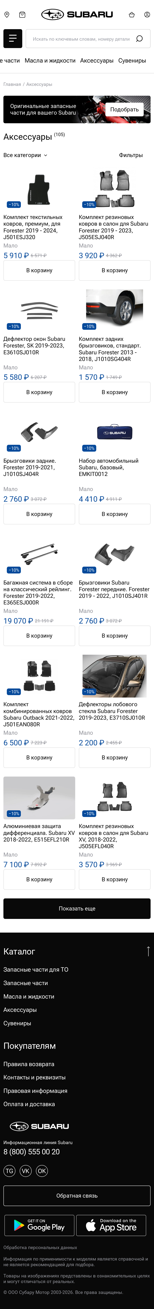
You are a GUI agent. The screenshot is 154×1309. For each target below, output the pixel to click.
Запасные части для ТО (35, 60)
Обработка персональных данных (40, 1247)
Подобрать (124, 109)
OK (42, 1170)
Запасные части (95, 60)
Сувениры (17, 1023)
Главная (12, 84)
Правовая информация (35, 1090)
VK (25, 1170)
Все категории (26, 155)
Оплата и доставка (29, 1104)
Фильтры (134, 155)
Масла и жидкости (28, 996)
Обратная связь (77, 1195)
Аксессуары (20, 1009)
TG (9, 1170)
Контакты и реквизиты (34, 1077)
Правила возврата (28, 1064)
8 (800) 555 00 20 (31, 1151)
